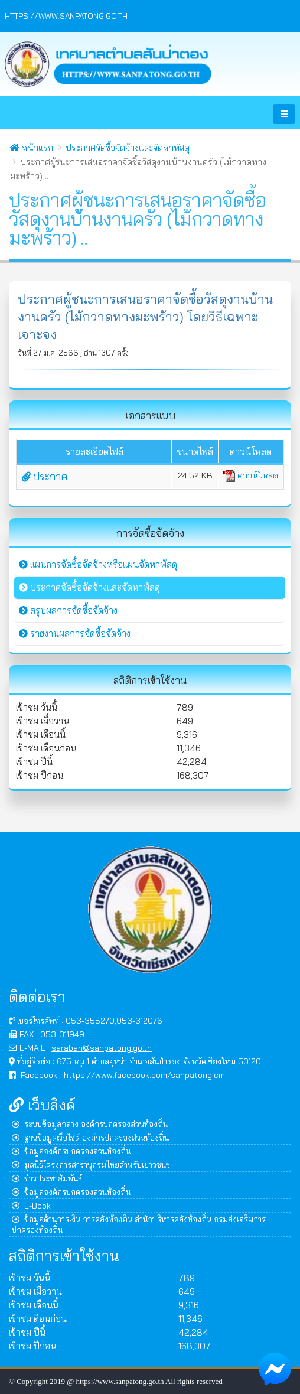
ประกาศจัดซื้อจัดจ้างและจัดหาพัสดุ (128, 147)
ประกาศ (44, 476)
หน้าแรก (31, 147)
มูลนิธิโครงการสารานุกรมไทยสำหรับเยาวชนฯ (91, 1165)
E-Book (31, 1205)
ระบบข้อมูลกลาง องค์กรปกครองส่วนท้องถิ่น (90, 1124)
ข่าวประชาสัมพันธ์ (47, 1178)
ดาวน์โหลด (250, 475)
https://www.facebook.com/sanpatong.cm (144, 1075)
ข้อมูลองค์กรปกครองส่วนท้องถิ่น (71, 1151)
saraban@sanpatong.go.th (101, 1048)
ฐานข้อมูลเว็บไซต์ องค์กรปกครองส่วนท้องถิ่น (90, 1137)
